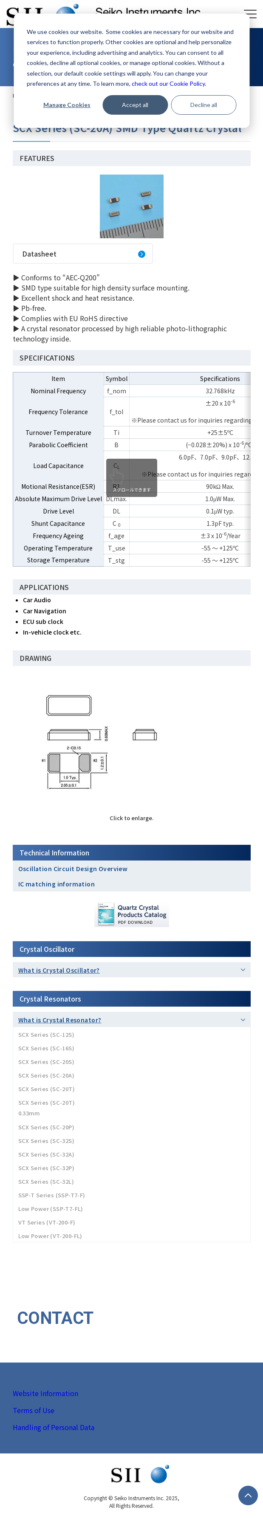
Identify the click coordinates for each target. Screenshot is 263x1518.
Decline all (203, 104)
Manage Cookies (66, 104)
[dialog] (131, 71)
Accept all (135, 104)
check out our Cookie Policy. (169, 83)
